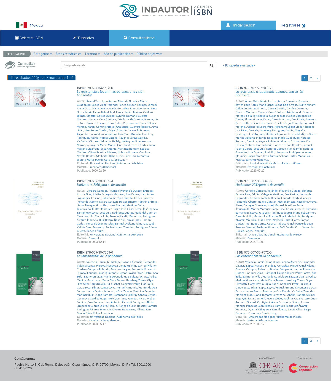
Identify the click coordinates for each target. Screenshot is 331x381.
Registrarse (290, 25)
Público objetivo (149, 54)
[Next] (317, 78)
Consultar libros (139, 38)
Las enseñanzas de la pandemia (100, 256)
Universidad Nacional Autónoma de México (116, 163)
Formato (92, 54)
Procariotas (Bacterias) (102, 167)
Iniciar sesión (244, 25)
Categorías (42, 54)
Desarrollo (95, 238)
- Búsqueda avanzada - (239, 65)
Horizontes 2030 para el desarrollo (101, 185)
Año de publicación (118, 54)
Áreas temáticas (68, 54)
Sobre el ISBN (29, 38)
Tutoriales (83, 38)
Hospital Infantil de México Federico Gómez (275, 163)
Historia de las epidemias (104, 320)
